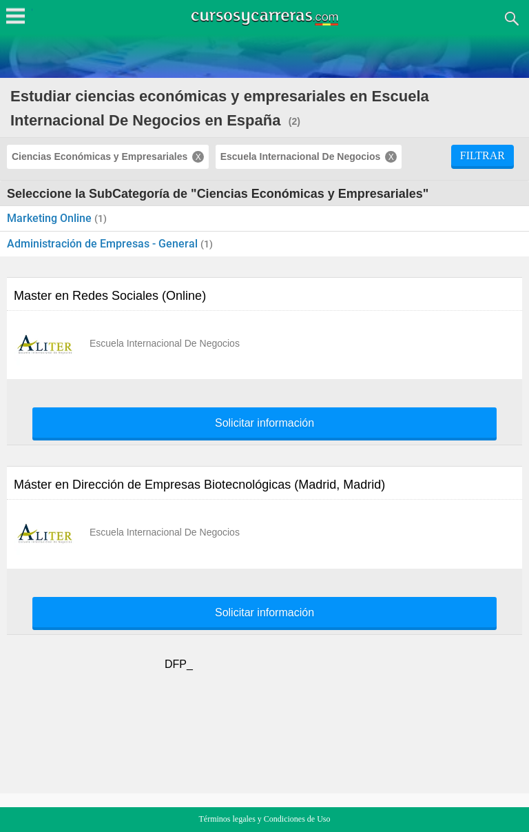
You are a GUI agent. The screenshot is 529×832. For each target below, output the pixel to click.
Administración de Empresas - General (103, 243)
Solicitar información (264, 423)
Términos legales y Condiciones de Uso (265, 819)
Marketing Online (50, 218)
